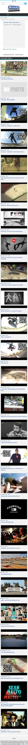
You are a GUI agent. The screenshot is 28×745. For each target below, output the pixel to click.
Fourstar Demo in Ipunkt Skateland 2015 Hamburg (12, 285)
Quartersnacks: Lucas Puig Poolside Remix (10, 496)
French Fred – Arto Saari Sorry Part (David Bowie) (11, 231)
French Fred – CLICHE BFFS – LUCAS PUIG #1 (10, 125)
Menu (14, 14)
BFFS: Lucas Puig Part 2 (6, 337)
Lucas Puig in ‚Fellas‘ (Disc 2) (7, 79)
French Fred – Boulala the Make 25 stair (9, 205)
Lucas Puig (14, 49)
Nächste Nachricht (19, 54)
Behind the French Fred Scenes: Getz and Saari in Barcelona (14, 416)
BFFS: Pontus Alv (4, 363)
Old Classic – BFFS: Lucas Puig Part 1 (12, 22)
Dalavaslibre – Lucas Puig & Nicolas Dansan (10, 731)
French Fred (8, 49)
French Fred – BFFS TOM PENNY (8, 99)
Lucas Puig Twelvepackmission (7, 652)
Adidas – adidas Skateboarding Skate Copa (10, 600)
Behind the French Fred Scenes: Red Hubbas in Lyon (12, 678)
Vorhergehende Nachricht (8, 54)
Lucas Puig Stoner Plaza (6, 574)
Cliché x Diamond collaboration (8, 626)
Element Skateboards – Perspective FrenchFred (11, 311)
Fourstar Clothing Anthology (7, 522)
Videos (5, 17)
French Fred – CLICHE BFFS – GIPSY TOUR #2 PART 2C (12, 151)
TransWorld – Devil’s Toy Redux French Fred (10, 548)
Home (2, 17)
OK (23, 744)
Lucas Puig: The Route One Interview (9, 442)
